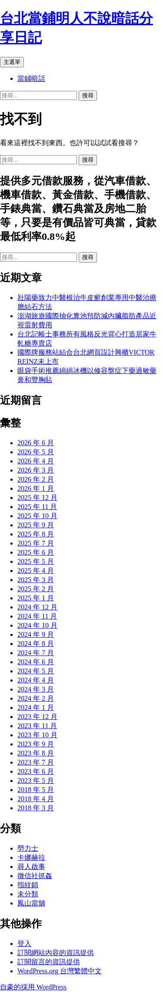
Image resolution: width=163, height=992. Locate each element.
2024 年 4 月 (35, 680)
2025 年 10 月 (37, 515)
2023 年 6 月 (35, 771)
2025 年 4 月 (35, 570)
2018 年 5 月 (35, 789)
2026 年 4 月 (35, 461)
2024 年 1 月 (35, 707)
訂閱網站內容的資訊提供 (55, 952)
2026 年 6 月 (35, 442)
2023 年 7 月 (35, 762)
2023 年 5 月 (35, 780)
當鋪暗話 (31, 78)
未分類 (27, 894)
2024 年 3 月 (35, 689)
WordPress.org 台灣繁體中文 (59, 971)
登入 (24, 943)
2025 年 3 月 (35, 579)
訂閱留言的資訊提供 (48, 961)
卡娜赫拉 (31, 857)
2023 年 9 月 (35, 744)
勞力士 (27, 848)
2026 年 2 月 (35, 479)
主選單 (11, 62)
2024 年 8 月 (35, 643)
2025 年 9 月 (35, 525)
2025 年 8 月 (35, 534)
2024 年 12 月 (37, 607)
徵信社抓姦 (34, 875)
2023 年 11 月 (37, 725)
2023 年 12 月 (37, 716)
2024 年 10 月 (37, 625)
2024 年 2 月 (35, 698)
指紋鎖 (27, 885)
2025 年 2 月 (35, 589)
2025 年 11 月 (37, 506)
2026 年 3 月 (35, 470)
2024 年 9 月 (35, 634)
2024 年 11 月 (37, 616)
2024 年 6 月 (35, 662)
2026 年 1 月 (35, 488)
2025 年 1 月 (35, 598)
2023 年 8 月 (35, 753)
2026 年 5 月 (35, 452)
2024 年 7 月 (35, 652)
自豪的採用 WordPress (33, 987)
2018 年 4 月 (35, 798)
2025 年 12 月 (37, 497)
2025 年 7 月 (35, 543)
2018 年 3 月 (35, 808)
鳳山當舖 (31, 903)
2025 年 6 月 (35, 552)
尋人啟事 (31, 866)
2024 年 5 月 (35, 671)
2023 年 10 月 (37, 735)
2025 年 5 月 (35, 561)
